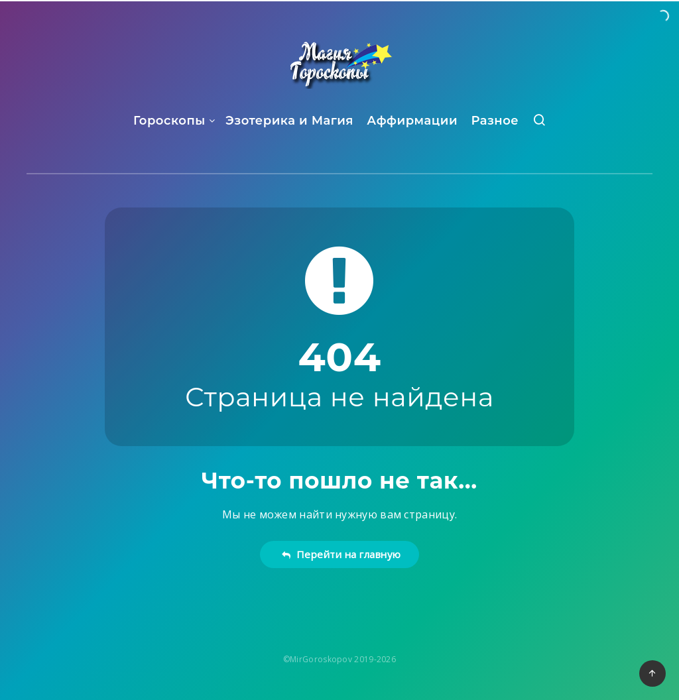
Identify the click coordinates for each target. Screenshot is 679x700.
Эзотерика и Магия (289, 120)
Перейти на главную (341, 554)
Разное (495, 120)
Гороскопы (169, 120)
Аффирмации (412, 120)
